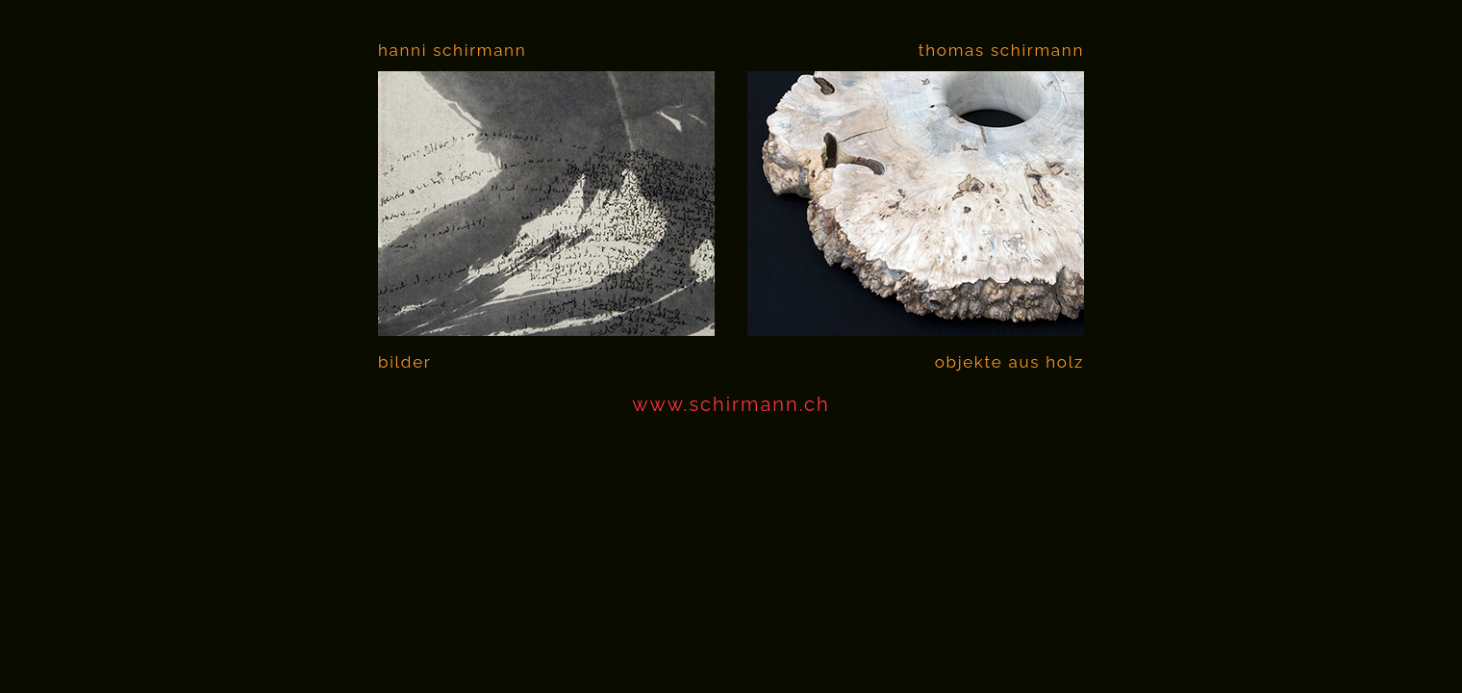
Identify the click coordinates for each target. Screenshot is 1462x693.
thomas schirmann (1001, 50)
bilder (405, 362)
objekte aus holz (1009, 362)
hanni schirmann (452, 50)
